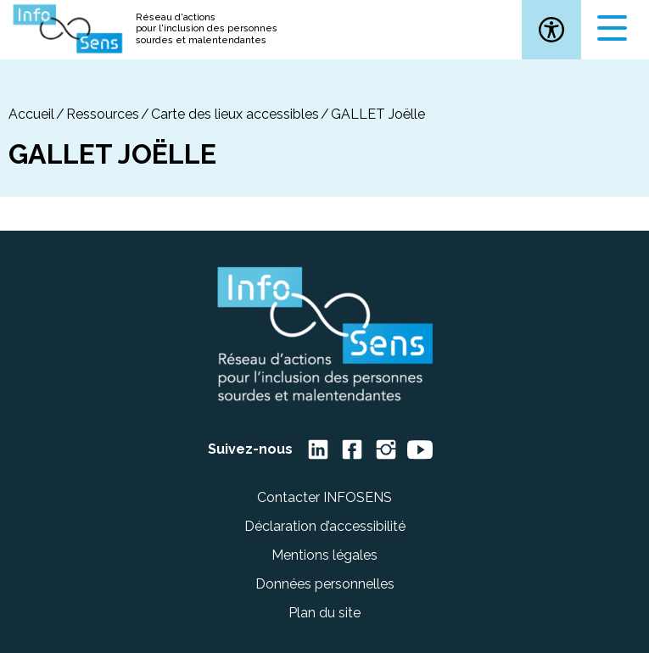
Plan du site (324, 613)
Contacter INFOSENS (324, 497)
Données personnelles (324, 584)
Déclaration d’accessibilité (325, 526)
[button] (551, 29)
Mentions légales (324, 555)
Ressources (102, 114)
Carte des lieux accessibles (235, 114)
